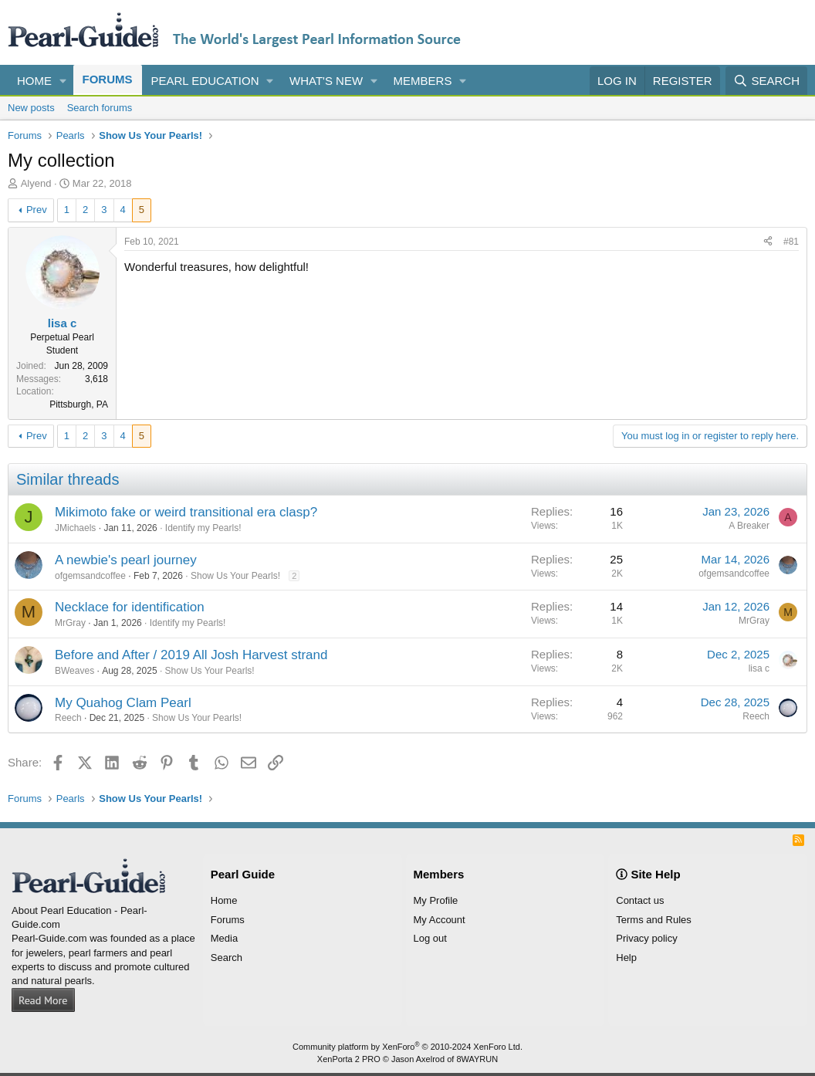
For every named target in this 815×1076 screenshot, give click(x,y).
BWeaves (74, 670)
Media (224, 938)
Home (34, 80)
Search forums (100, 107)
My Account (439, 919)
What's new (326, 80)
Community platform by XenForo (407, 1046)
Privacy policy (646, 938)
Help (626, 957)
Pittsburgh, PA (78, 404)
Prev (36, 209)
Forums (108, 79)
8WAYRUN (477, 1059)
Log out (430, 938)
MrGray (70, 623)
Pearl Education (205, 80)
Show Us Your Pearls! (235, 575)
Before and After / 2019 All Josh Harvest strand (191, 655)
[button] (63, 80)
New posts (31, 107)
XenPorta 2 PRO (348, 1059)
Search (226, 957)
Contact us (640, 900)
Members (423, 80)
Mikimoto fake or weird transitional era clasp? (186, 512)
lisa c (759, 668)
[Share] (768, 242)
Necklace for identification (130, 607)
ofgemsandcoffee (90, 575)
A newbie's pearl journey (126, 560)
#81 (791, 241)
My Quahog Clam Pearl (123, 702)
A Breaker (749, 525)
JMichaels (75, 528)
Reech (68, 717)
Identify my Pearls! (203, 528)
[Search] (766, 80)
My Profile (436, 900)
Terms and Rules (654, 919)
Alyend (36, 183)
